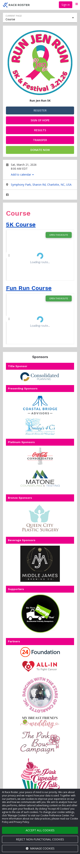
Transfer (40, 140)
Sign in (65, 5)
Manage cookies (40, 848)
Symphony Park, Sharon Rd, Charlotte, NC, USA (41, 184)
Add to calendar (22, 174)
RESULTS (40, 130)
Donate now (40, 150)
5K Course (21, 224)
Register (40, 110)
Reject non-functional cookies (40, 839)
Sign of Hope (40, 120)
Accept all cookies (40, 830)
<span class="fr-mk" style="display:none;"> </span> (40, 255)
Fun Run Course (29, 287)
